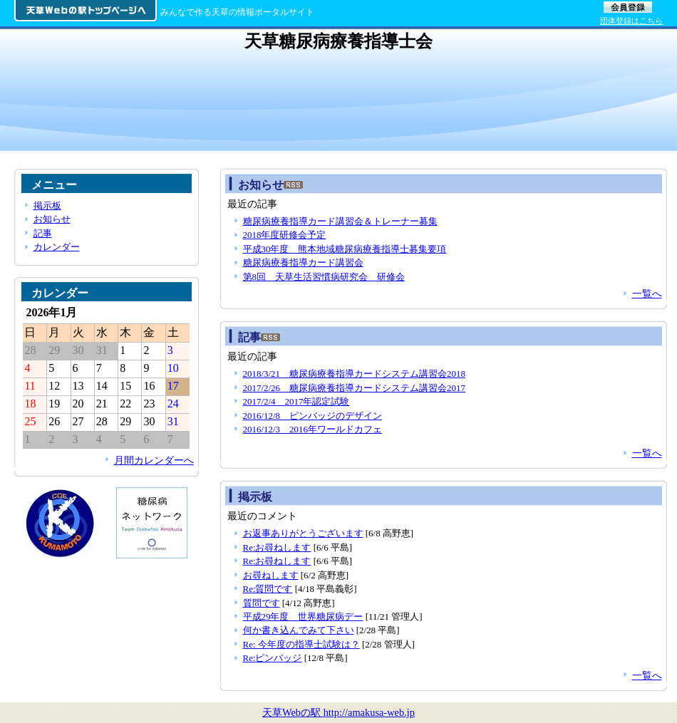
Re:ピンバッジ (272, 657)
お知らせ (52, 219)
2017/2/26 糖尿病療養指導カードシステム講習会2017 (354, 388)
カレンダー (56, 246)
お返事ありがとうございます (303, 533)
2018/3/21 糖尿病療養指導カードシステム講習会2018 (354, 373)
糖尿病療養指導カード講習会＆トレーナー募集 (340, 221)
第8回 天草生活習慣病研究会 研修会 (324, 276)
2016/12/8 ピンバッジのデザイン (313, 415)
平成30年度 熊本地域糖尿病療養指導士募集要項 (345, 249)
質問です (261, 603)
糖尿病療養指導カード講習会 (303, 262)
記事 (42, 233)
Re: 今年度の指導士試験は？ (301, 644)
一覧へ (647, 293)
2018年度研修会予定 (284, 234)
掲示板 (47, 205)
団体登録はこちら (631, 20)
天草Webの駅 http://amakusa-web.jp (338, 712)
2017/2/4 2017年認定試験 (296, 401)
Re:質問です (268, 588)
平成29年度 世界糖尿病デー (303, 616)
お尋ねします (271, 575)
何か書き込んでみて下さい (298, 630)
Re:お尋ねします (277, 547)
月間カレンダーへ (154, 460)
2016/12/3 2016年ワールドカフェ (312, 429)
